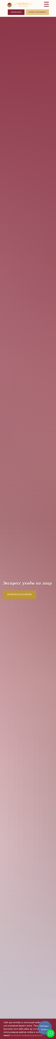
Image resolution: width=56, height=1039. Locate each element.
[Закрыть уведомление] (54, 1020)
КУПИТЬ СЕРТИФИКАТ (37, 12)
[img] (19, 4)
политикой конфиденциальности (26, 1035)
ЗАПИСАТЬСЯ (16, 12)
